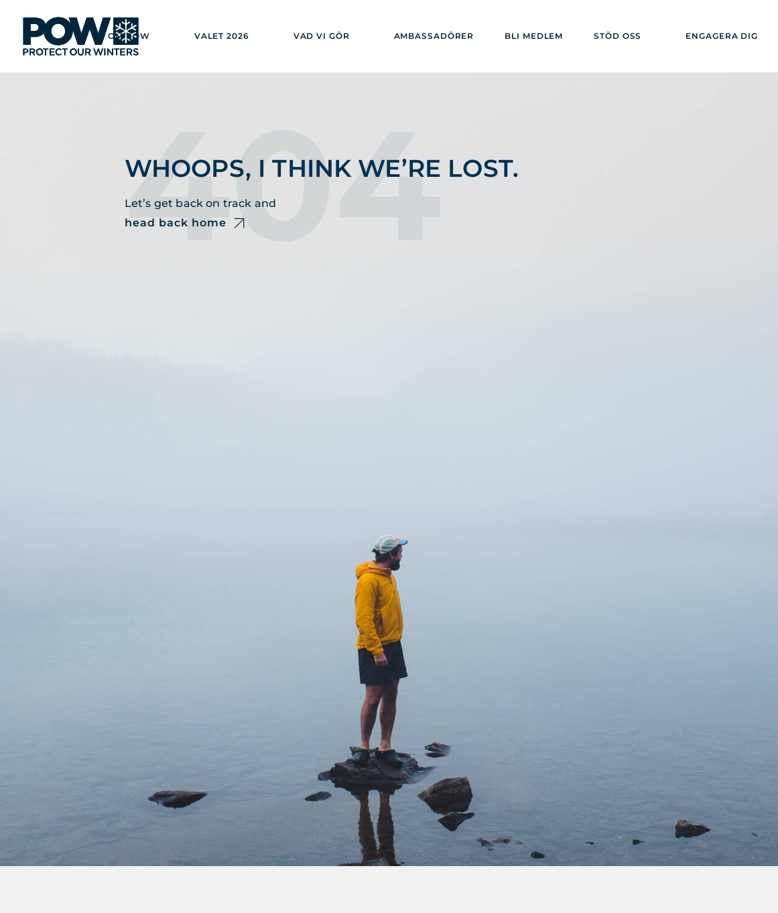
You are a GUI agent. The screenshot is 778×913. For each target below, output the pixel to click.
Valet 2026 (221, 36)
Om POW (128, 36)
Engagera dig (722, 36)
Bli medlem (534, 36)
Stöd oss (617, 36)
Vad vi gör (322, 36)
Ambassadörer (434, 36)
